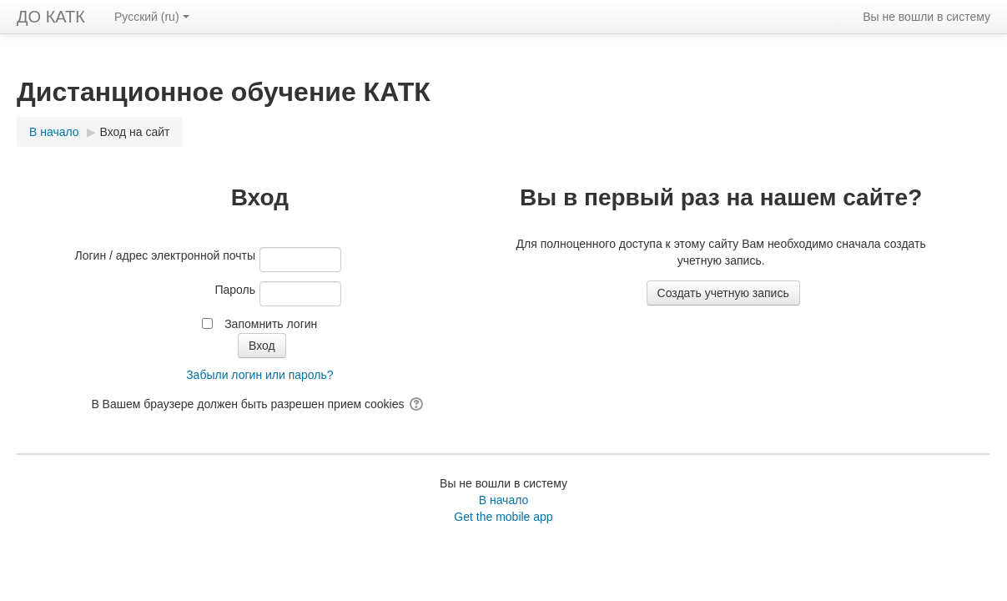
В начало (504, 500)
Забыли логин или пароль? (259, 374)
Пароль (234, 289)
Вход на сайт (135, 132)
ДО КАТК (51, 17)
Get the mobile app (503, 516)
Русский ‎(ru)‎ (151, 16)
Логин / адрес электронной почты (165, 255)
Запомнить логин (270, 324)
